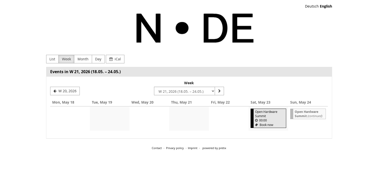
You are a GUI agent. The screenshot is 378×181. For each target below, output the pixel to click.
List (52, 59)
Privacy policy (175, 148)
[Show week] (219, 91)
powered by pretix (214, 148)
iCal (115, 59)
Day (98, 59)
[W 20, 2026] (65, 91)
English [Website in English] (326, 6)
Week (66, 59)
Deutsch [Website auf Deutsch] (312, 6)
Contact (157, 148)
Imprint (192, 148)
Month (83, 59)
